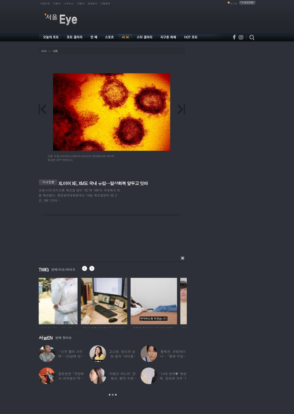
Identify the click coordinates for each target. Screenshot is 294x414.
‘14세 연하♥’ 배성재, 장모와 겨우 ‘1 (173, 376)
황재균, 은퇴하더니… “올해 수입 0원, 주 (173, 356)
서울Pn (57, 3)
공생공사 (92, 3)
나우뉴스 (69, 3)
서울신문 (45, 3)
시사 (43, 51)
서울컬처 (105, 3)
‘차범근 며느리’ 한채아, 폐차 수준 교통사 (122, 378)
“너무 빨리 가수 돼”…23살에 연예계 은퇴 (71, 356)
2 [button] (113, 395)
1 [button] (110, 395)
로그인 (234, 3)
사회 (55, 51)
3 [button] (116, 395)
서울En (80, 3)
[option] (62, 300)
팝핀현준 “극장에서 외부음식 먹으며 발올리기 (71, 378)
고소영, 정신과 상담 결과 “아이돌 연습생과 (122, 356)
